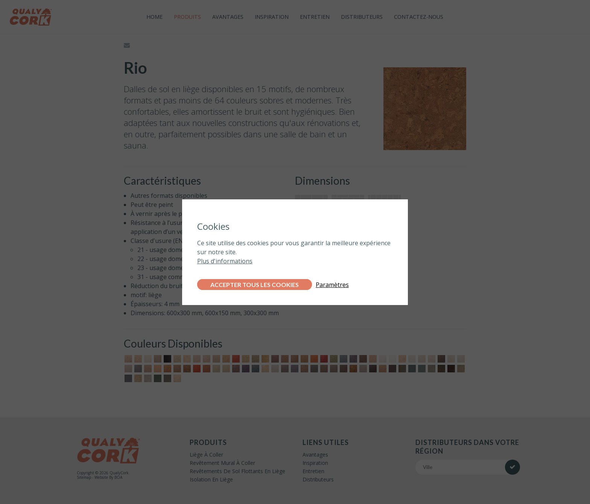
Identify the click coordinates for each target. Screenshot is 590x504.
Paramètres (332, 285)
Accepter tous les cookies (254, 284)
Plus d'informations (224, 261)
